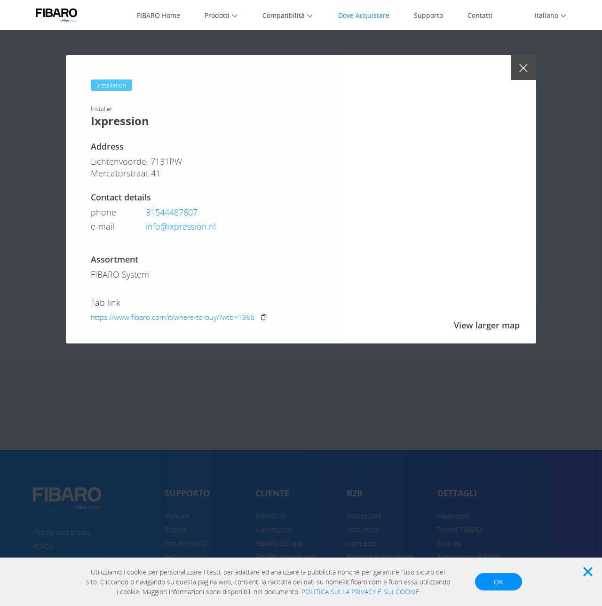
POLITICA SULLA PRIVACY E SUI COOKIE (360, 591)
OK (498, 581)
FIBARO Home (158, 15)
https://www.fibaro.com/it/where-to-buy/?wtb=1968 (173, 317)
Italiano (546, 15)
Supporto (428, 15)
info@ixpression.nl (181, 226)
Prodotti (217, 15)
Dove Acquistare (363, 15)
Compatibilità (283, 15)
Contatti (479, 15)
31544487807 (172, 212)
